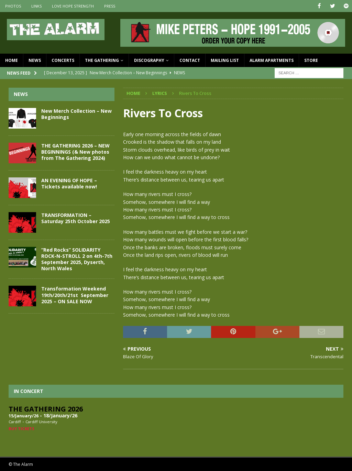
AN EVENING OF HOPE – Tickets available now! (69, 183)
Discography (149, 60)
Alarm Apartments (272, 60)
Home (11, 60)
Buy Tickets (21, 428)
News (35, 60)
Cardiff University (41, 421)
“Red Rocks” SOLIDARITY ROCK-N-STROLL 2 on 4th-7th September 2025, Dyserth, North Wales (76, 259)
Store (311, 60)
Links (36, 6)
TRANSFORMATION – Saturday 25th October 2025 (75, 217)
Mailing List (225, 60)
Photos (13, 6)
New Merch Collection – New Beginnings (76, 113)
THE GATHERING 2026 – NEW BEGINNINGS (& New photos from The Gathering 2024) (75, 151)
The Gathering (102, 60)
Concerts (63, 60)
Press (109, 6)
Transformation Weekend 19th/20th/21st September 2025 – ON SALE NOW (74, 294)
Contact (189, 60)
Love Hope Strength (73, 6)
